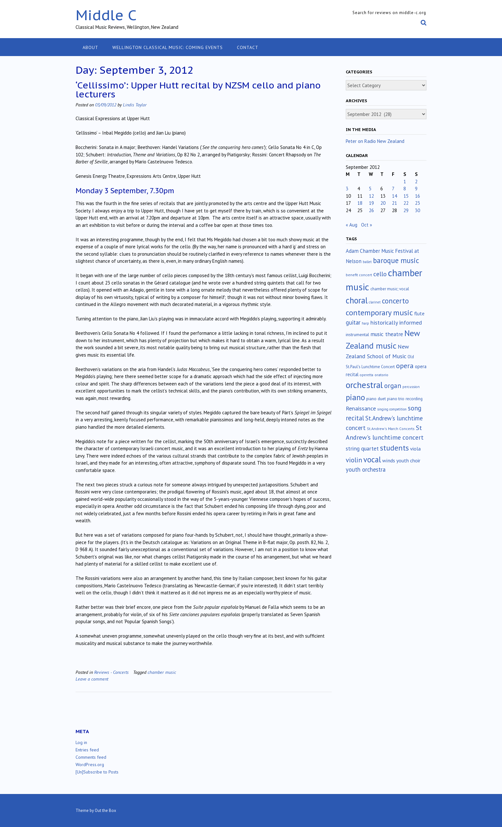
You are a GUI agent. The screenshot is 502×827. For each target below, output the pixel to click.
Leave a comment (92, 679)
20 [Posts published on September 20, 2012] (382, 203)
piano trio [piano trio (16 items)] (395, 398)
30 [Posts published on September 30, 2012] (417, 210)
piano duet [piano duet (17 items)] (376, 398)
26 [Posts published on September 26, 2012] (371, 210)
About (90, 47)
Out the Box (105, 810)
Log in (81, 742)
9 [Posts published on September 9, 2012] (416, 189)
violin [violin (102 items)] (354, 459)
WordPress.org (90, 764)
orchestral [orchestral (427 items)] (364, 385)
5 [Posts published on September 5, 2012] (370, 189)
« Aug (351, 225)
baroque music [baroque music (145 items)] (396, 260)
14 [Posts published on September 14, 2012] (394, 196)
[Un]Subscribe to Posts (97, 772)
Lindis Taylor (135, 105)
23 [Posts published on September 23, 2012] (417, 203)
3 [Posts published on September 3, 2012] (347, 189)
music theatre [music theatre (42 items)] (386, 334)
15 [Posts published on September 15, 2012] (406, 196)
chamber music (162, 672)
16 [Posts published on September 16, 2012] (417, 196)
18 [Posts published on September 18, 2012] (359, 203)
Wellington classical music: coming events (167, 47)
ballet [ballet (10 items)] (367, 262)
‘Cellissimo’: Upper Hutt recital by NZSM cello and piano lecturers (198, 89)
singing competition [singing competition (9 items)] (392, 409)
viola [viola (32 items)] (415, 448)
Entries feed (87, 750)
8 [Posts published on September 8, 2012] (404, 189)
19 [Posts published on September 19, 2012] (371, 203)
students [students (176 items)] (394, 448)
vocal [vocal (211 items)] (372, 459)
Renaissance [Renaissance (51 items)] (361, 408)
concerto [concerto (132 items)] (395, 300)
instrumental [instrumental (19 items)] (357, 334)
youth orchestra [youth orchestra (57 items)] (365, 469)
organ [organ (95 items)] (392, 385)
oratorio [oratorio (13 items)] (381, 374)
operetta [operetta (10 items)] (366, 375)
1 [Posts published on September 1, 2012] (404, 181)
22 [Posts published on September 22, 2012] (406, 203)
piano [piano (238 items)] (355, 397)
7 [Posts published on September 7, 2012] (393, 189)
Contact (247, 47)
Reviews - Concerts (111, 672)
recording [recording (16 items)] (414, 398)
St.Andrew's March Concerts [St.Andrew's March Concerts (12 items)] (391, 428)
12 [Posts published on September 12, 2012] (371, 196)
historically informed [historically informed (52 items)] (396, 322)
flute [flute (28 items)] (419, 313)
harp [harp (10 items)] (365, 323)
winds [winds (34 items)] (388, 460)
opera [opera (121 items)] (405, 365)
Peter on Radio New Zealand (375, 141)
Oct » (366, 225)
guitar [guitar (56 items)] (353, 322)
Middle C (106, 15)
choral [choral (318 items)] (357, 300)
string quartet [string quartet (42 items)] (362, 448)
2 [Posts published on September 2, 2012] (416, 181)
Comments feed (91, 757)
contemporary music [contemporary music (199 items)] (379, 312)
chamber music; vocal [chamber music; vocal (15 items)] (389, 289)
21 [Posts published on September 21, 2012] (394, 203)
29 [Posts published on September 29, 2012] (406, 210)
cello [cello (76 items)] (380, 274)
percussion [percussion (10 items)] (411, 387)
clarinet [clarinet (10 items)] (375, 302)
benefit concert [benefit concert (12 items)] (359, 274)
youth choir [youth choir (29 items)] (408, 460)
